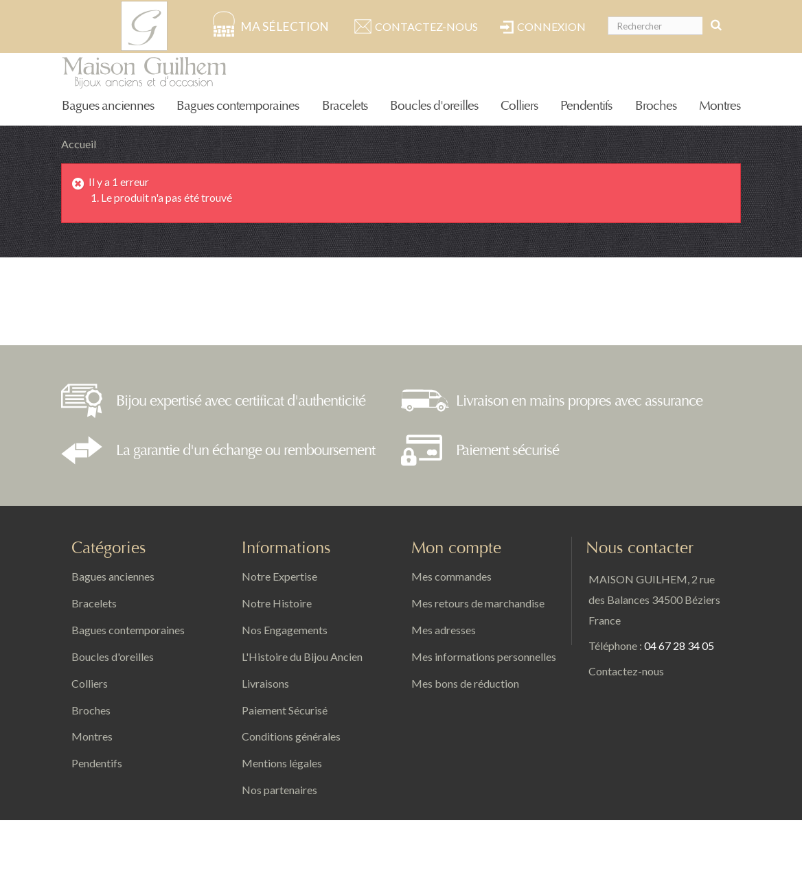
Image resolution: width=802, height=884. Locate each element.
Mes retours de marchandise (478, 602)
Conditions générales (291, 736)
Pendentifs (586, 106)
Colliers (519, 106)
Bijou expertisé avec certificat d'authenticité (240, 400)
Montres (719, 106)
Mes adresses (443, 629)
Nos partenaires (279, 789)
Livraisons (265, 683)
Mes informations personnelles (483, 656)
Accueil (78, 143)
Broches (655, 106)
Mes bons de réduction (465, 683)
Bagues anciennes (108, 106)
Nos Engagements (285, 629)
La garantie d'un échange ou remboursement (245, 450)
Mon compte (456, 548)
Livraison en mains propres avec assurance (579, 400)
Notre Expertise (279, 576)
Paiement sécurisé (507, 450)
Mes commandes (451, 576)
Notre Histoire (277, 602)
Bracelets (344, 106)
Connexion (551, 26)
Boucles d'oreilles (434, 106)
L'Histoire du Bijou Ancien (302, 656)
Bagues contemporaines (237, 106)
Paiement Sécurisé (285, 710)
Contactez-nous (426, 26)
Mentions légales (282, 762)
